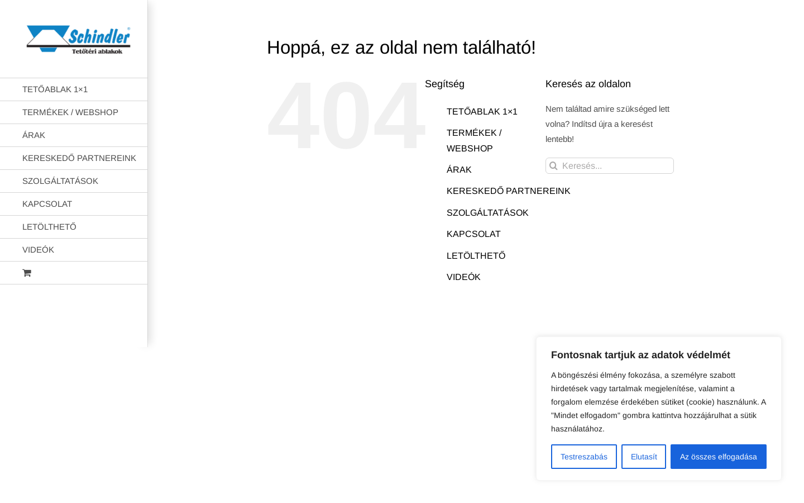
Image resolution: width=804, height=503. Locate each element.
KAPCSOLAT (474, 234)
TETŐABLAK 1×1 (482, 111)
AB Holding (546, 330)
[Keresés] (553, 166)
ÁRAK (459, 169)
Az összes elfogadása (718, 456)
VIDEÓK (464, 277)
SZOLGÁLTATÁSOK (488, 212)
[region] (659, 408)
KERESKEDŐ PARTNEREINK (509, 191)
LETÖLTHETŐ (476, 255)
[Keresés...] (609, 166)
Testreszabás (584, 456)
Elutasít (644, 456)
